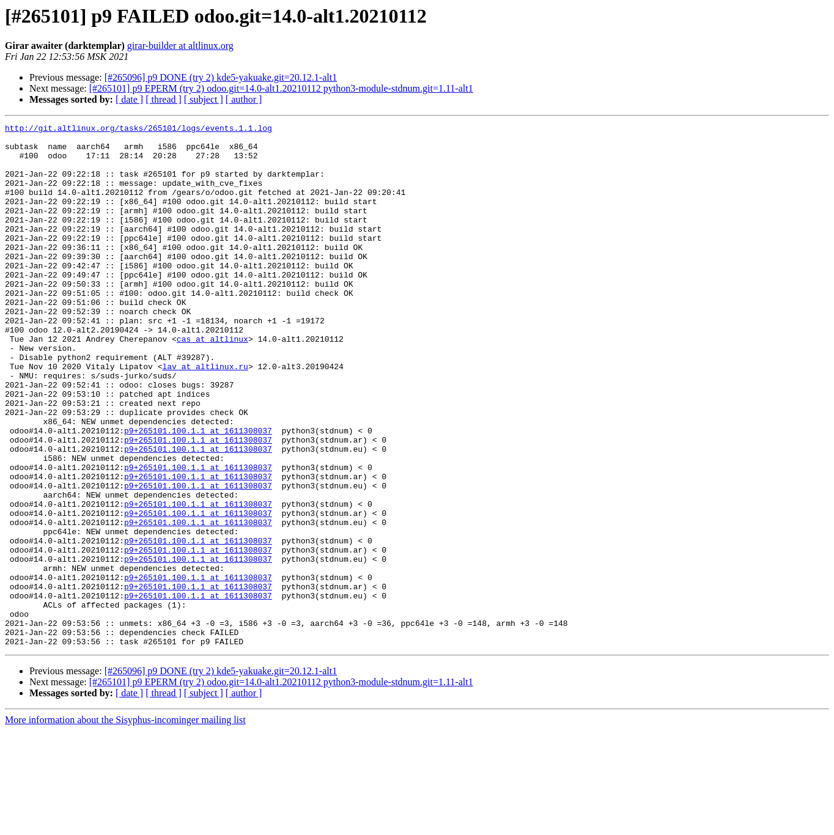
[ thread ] (164, 99)
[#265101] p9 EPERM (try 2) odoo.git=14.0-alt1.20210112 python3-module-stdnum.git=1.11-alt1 (281, 88)
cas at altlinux (212, 382)
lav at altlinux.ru (205, 415)
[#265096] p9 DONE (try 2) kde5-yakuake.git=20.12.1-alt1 (221, 77)
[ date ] (129, 99)
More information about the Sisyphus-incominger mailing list (125, 824)
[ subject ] (203, 99)
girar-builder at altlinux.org (180, 45)
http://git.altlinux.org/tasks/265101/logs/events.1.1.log (138, 129)
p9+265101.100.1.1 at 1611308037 (198, 492)
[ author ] (244, 99)
